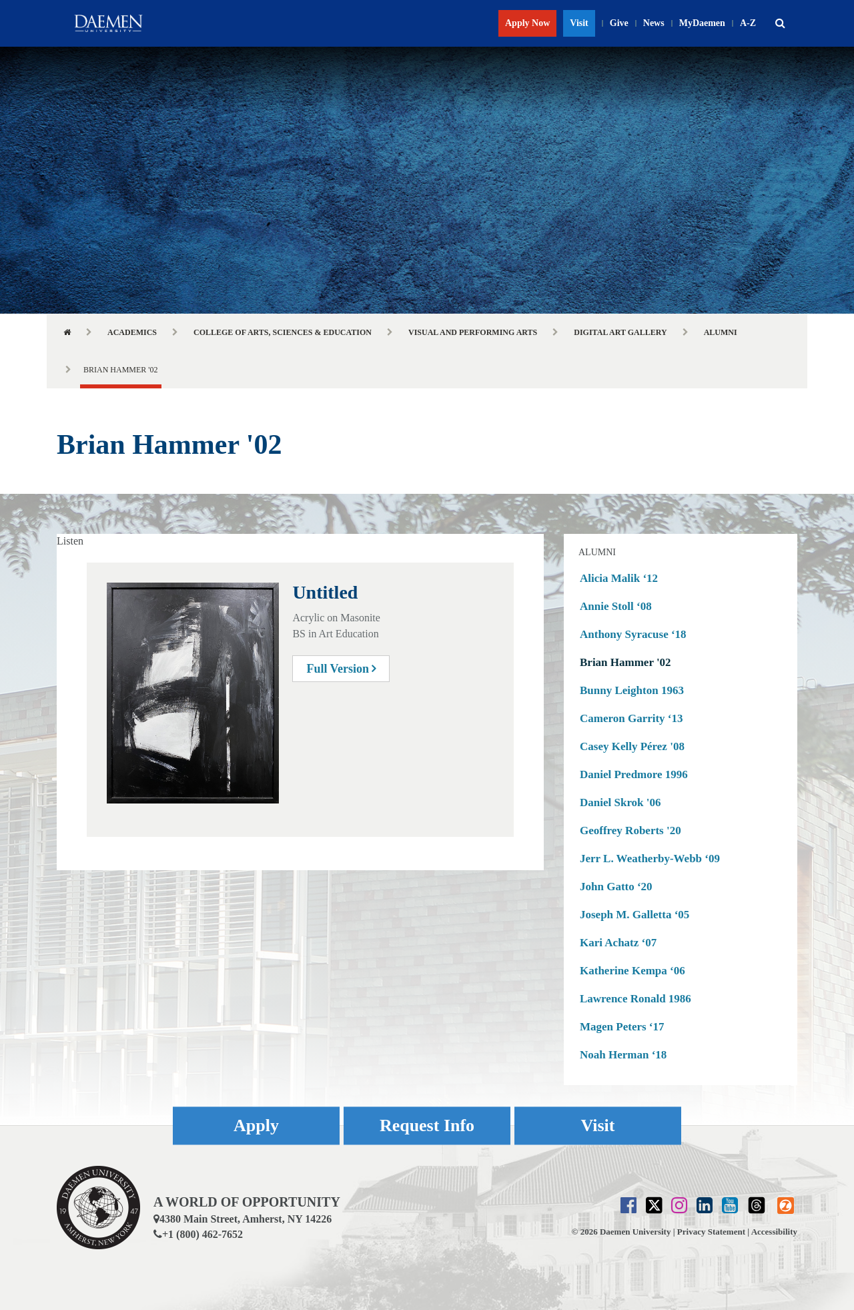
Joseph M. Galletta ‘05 (634, 914)
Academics (132, 332)
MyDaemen (702, 23)
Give (619, 23)
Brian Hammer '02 (625, 662)
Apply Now (527, 23)
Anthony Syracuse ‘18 (633, 634)
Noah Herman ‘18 (623, 1054)
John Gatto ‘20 (616, 886)
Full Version (341, 668)
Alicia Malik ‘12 (619, 578)
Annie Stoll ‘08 (616, 606)
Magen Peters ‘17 (622, 1026)
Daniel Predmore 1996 (634, 774)
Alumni (720, 332)
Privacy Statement (711, 1232)
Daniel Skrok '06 (620, 802)
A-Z (748, 23)
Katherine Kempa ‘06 (632, 970)
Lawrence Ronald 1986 (635, 998)
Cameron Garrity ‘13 (631, 718)
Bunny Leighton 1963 (632, 690)
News (654, 23)
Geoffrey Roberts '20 (630, 830)
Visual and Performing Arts (472, 332)
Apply (256, 1126)
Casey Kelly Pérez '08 (632, 746)
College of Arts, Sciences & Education (282, 332)
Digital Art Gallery (620, 332)
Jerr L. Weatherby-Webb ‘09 (650, 858)
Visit (579, 23)
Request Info (427, 1126)
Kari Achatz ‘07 (618, 942)
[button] (780, 23)
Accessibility (774, 1232)
